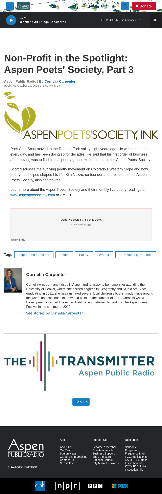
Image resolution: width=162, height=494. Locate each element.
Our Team (66, 450)
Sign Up (81, 402)
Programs (131, 450)
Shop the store (101, 456)
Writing (104, 254)
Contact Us (67, 460)
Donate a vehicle (102, 450)
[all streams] (156, 20)
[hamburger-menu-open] (10, 6)
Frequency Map (135, 453)
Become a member (104, 447)
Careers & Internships (73, 456)
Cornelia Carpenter (59, 81)
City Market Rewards (105, 463)
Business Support (103, 453)
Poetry (83, 254)
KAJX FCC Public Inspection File (136, 462)
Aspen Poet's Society (34, 254)
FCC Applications (136, 456)
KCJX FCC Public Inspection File (136, 468)
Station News (68, 453)
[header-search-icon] (125, 6)
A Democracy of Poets (136, 254)
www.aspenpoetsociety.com (32, 195)
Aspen (64, 254)
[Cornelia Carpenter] (13, 280)
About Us (66, 447)
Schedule (131, 447)
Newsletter (66, 463)
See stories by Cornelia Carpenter (54, 313)
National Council (102, 460)
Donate (145, 6)
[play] (11, 20)
